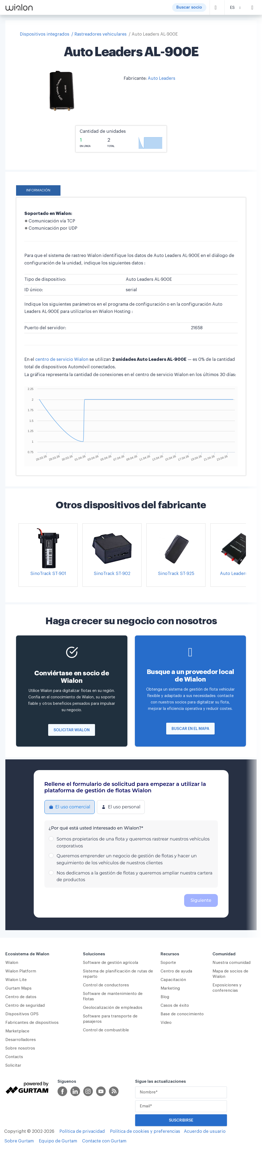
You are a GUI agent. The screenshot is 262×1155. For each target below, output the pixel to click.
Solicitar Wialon (72, 730)
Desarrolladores (20, 1040)
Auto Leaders (161, 78)
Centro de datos (20, 997)
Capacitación (173, 980)
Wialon (11, 963)
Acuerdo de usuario (205, 1131)
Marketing (170, 988)
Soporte (168, 963)
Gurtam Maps (18, 988)
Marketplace (17, 1031)
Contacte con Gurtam (104, 1141)
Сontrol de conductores (106, 985)
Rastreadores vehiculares (100, 34)
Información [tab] (38, 190)
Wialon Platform (20, 971)
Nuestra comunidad (231, 963)
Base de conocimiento (182, 1014)
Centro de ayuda (176, 971)
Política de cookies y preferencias (145, 1131)
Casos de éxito (175, 1005)
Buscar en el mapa (190, 729)
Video (166, 1023)
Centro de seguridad (25, 1005)
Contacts (14, 1057)
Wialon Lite (16, 980)
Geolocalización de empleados (112, 1008)
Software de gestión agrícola (110, 963)
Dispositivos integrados (44, 34)
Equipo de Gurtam (58, 1141)
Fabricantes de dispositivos (32, 1023)
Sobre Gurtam (19, 1141)
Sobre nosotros (20, 1048)
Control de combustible (106, 1030)
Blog (165, 997)
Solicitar (13, 1065)
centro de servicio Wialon (61, 359)
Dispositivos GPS (22, 1014)
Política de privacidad (82, 1131)
